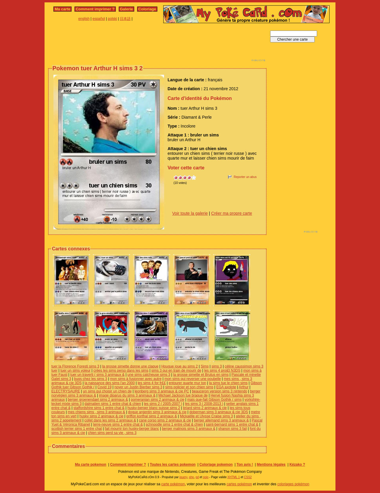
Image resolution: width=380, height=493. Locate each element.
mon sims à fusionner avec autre (136, 379)
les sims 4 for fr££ (152, 383)
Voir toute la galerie (190, 213)
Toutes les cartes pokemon (173, 464)
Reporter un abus (245, 177)
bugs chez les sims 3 (90, 379)
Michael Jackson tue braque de (183, 395)
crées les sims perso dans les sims (121, 370)
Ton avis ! (245, 464)
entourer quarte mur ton (187, 383)
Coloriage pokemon (216, 464)
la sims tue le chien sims (228, 383)
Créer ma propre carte (231, 213)
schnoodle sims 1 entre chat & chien (174, 424)
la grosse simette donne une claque (130, 366)
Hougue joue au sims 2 (179, 366)
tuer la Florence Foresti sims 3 (75, 366)
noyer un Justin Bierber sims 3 (138, 387)
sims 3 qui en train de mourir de (176, 370)
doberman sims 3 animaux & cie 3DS (218, 412)
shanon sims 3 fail (232, 429)
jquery (183, 477)
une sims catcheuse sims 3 (148, 375)
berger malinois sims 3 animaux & (188, 429)
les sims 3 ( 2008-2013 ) (204, 404)
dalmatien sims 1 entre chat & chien (113, 404)
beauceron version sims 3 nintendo (219, 391)
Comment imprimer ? (95, 9)
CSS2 (248, 477)
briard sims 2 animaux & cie (205, 408)
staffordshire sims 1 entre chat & (99, 408)
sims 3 (216, 366)
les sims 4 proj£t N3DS (222, 370)
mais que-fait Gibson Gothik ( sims (214, 399)
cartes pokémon (239, 484)
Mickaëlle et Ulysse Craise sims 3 (206, 416)
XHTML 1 (233, 477)
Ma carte (62, 9)
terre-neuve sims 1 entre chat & (118, 424)
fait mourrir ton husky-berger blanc (132, 429)
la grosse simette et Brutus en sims (201, 375)
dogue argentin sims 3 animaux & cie (157, 412)
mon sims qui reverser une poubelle (192, 379)
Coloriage (147, 9)
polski (112, 19)
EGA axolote (226, 387)
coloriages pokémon (293, 484)
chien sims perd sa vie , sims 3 (112, 433)
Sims (205, 366)
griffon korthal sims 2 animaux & (151, 416)
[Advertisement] (157, 44)
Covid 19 (104, 387)
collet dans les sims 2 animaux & (110, 420)
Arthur (243, 387)
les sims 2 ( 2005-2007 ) (163, 404)
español (99, 19)
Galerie (126, 9)
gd (197, 477)
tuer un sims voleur (75, 370)
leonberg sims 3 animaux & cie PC (161, 391)
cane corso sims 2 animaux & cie (165, 420)
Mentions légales (271, 464)
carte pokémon (173, 484)
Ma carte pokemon (90, 464)
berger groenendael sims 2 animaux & (98, 399)
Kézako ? (297, 464)
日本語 (125, 19)
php (191, 477)
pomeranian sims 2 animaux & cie (157, 399)
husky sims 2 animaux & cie (102, 416)
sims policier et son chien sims (189, 387)
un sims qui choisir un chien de (107, 391)
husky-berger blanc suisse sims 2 (153, 408)
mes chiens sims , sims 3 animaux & (96, 412)
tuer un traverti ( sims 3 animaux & (97, 375)
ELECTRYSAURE (65, 391)
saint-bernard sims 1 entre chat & (232, 424)
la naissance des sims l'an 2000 (110, 383)
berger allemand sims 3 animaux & (221, 420)
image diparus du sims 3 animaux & (127, 395)
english (84, 19)
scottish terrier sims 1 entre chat (76, 429)
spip (205, 477)
